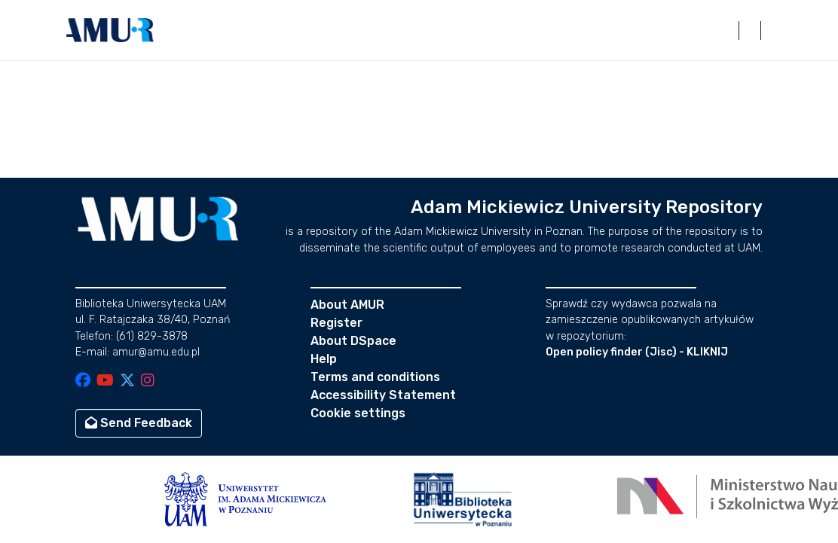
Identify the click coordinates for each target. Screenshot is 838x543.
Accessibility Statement (383, 395)
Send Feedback (138, 423)
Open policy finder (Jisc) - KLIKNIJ (637, 352)
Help (323, 359)
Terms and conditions (375, 377)
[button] (110, 30)
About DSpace (353, 341)
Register (336, 323)
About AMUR (347, 304)
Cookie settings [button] (357, 413)
